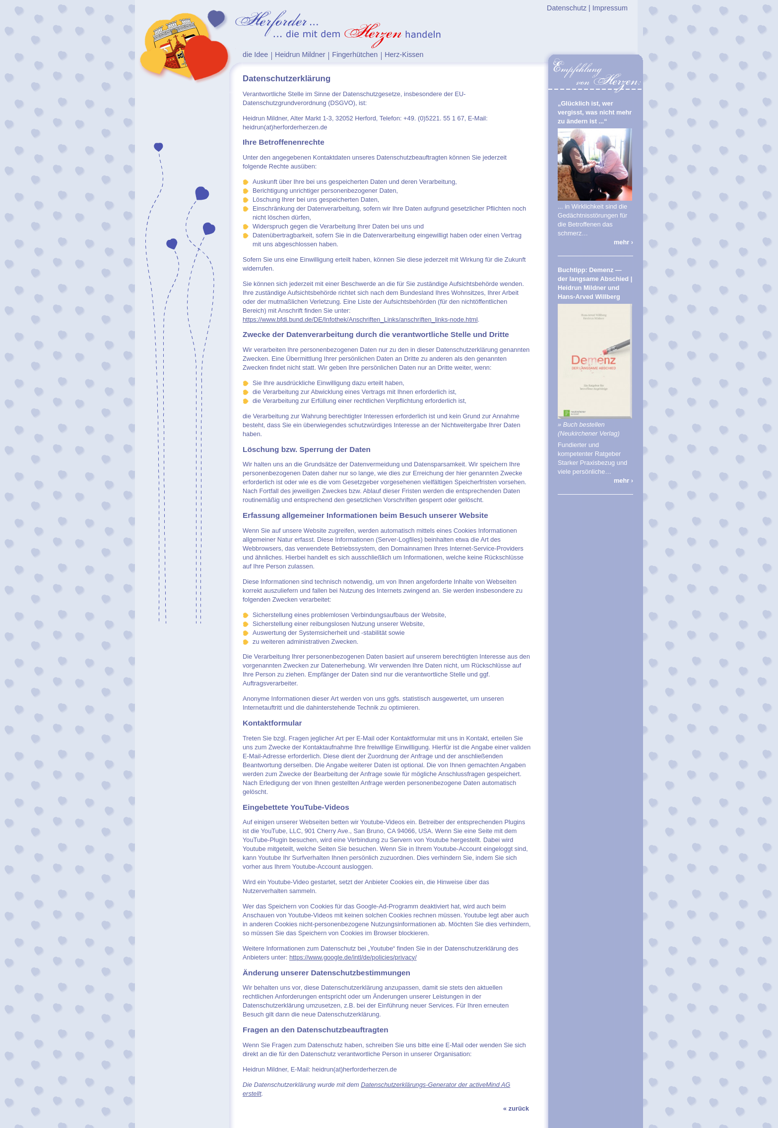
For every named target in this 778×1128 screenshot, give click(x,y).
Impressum (610, 8)
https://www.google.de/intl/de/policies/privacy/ (353, 957)
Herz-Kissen (404, 54)
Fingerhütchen (355, 54)
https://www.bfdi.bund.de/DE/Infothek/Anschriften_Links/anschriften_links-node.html (360, 319)
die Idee (255, 54)
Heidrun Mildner (300, 54)
